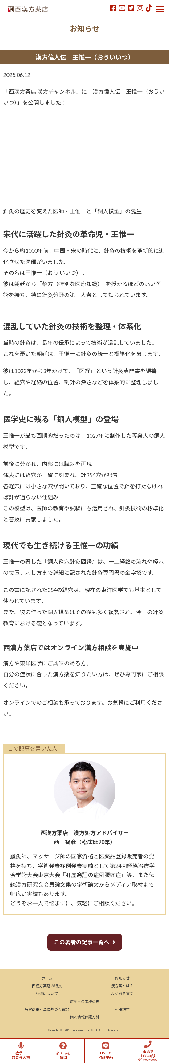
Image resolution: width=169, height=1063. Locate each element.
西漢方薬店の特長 (47, 986)
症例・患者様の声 (84, 1001)
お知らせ (122, 978)
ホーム (46, 978)
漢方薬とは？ (122, 986)
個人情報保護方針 (84, 1017)
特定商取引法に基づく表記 (47, 1009)
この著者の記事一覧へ (81, 942)
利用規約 (122, 1009)
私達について (47, 993)
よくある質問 (122, 993)
